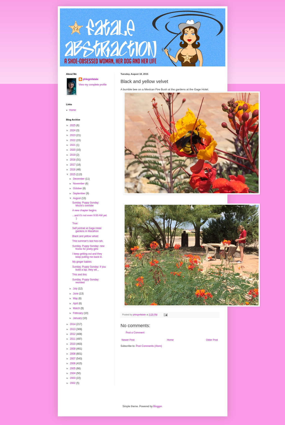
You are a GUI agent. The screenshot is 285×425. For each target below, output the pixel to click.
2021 (73, 145)
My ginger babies (81, 261)
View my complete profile (93, 84)
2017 (73, 164)
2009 (73, 348)
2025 (73, 125)
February (78, 313)
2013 (73, 329)
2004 (73, 373)
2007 (73, 358)
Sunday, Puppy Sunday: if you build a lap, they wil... (89, 268)
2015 (73, 174)
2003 (73, 378)
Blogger (157, 406)
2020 (73, 149)
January (78, 318)
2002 (73, 383)
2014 (73, 324)
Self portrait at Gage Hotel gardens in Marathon (86, 230)
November (79, 183)
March (77, 308)
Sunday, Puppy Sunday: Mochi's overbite (85, 204)
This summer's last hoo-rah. (87, 241)
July (75, 288)
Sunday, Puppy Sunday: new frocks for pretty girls (88, 247)
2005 (73, 368)
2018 (73, 159)
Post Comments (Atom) (149, 346)
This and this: (79, 274)
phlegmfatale (90, 79)
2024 (73, 130)
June (76, 293)
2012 (73, 334)
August (77, 198)
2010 (73, 343)
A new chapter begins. (84, 210)
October (78, 188)
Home (170, 339)
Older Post (212, 339)
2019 (73, 154)
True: (75, 223)
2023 (73, 135)
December (79, 178)
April (76, 303)
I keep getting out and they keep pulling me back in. (87, 255)
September (79, 193)
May (75, 298)
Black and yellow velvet (85, 236)
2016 (73, 169)
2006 (73, 363)
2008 (73, 353)
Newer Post (128, 339)
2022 (73, 140)
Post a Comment (135, 332)
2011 (73, 338)
